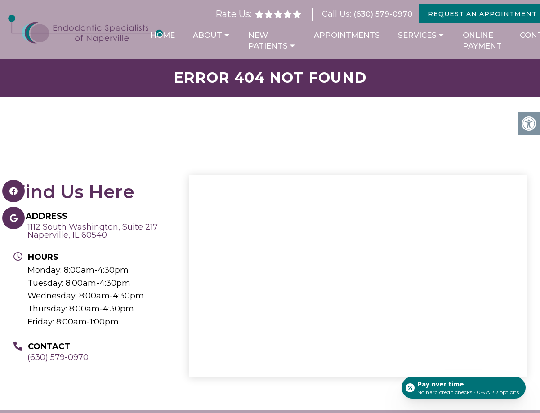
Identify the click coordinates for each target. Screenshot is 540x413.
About (207, 35)
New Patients (268, 40)
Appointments (347, 35)
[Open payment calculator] (463, 387)
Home (162, 35)
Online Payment (482, 40)
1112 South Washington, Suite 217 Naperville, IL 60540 (92, 231)
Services (417, 35)
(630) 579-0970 (382, 13)
